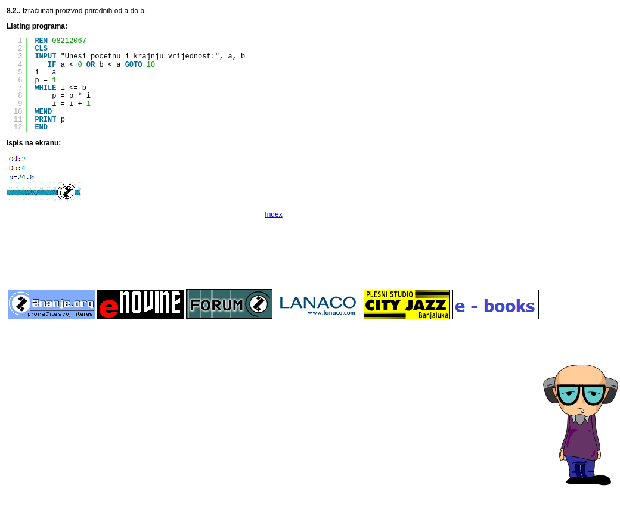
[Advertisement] (274, 252)
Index (273, 214)
